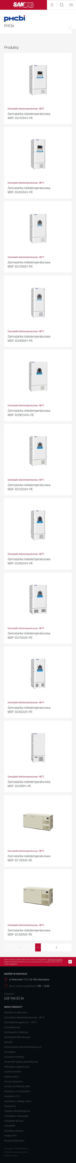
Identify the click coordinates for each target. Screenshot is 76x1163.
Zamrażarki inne (12, 1027)
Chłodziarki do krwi (13, 1120)
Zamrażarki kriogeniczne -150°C (21, 1022)
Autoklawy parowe (14, 1130)
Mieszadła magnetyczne (16, 1066)
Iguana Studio (12, 1155)
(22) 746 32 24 (14, 998)
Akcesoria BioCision (14, 1140)
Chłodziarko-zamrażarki (16, 1116)
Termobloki (9, 1052)
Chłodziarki (9, 1125)
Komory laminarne (13, 1081)
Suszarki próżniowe (14, 1056)
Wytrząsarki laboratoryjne (17, 1037)
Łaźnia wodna (11, 1076)
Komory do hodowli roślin (17, 1086)
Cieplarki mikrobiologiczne (17, 1111)
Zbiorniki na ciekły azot (15, 1012)
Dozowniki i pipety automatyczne (21, 1061)
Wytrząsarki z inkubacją (16, 1032)
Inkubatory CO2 (12, 1096)
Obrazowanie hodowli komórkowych (23, 1047)
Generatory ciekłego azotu (17, 1101)
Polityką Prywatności (55, 959)
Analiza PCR (10, 1135)
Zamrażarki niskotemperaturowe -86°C (24, 1017)
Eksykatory (10, 1106)
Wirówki (8, 1042)
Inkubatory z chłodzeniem (17, 1091)
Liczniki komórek (12, 1071)
